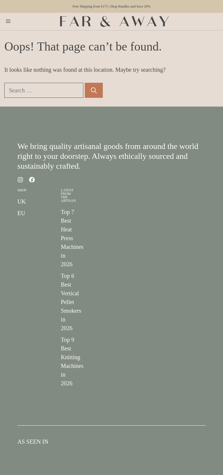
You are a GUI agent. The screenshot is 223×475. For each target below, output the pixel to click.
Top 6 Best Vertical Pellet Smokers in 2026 (71, 302)
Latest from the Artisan (68, 195)
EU (21, 213)
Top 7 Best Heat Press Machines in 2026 (72, 238)
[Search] (94, 90)
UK (21, 201)
